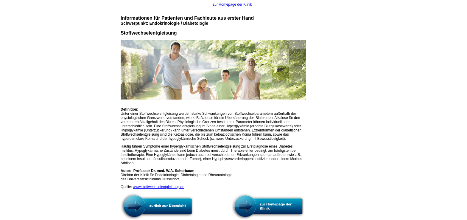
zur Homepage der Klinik (232, 4)
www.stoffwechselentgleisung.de (158, 187)
